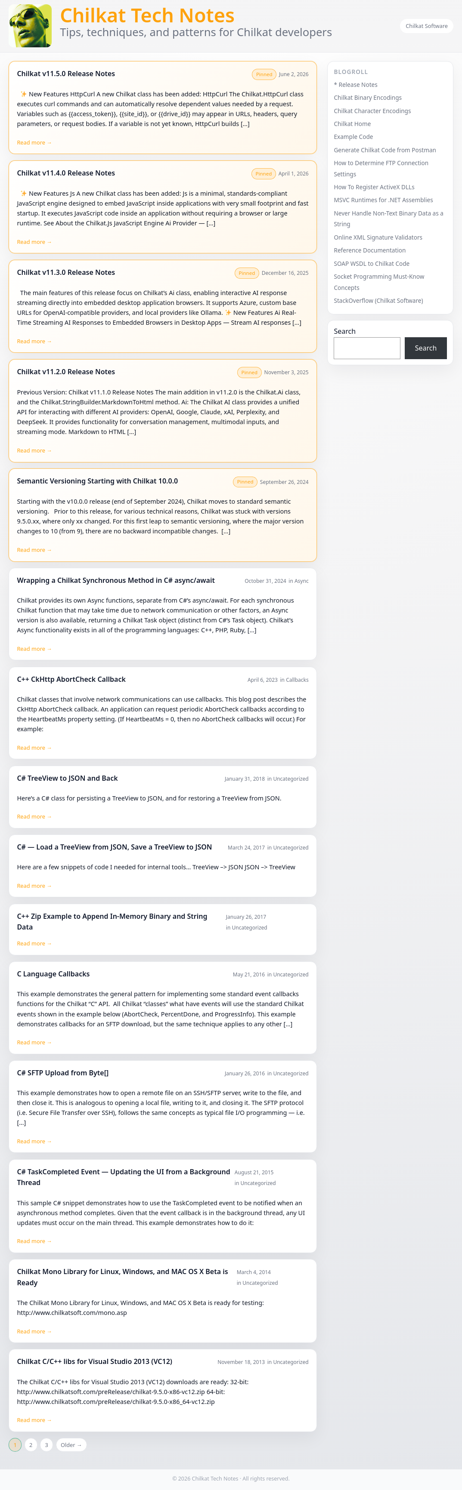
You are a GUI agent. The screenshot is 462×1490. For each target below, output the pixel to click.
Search (345, 331)
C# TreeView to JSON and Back (67, 778)
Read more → (34, 142)
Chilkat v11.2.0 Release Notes (66, 371)
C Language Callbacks (53, 974)
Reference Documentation (370, 250)
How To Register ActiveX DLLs (374, 187)
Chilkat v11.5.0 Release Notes (66, 73)
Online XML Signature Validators (378, 237)
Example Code (353, 136)
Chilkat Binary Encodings (368, 97)
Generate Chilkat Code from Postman (385, 150)
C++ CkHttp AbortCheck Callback (71, 679)
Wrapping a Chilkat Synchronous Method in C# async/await (116, 580)
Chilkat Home (352, 124)
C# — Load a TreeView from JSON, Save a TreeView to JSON (114, 847)
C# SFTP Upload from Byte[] (63, 1072)
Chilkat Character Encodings (372, 111)
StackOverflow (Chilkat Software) (378, 300)
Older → (71, 1445)
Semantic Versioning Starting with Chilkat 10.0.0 (97, 481)
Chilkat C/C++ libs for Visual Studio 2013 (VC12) (94, 1361)
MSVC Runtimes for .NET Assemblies (383, 200)
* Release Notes (355, 84)
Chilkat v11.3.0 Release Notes (66, 272)
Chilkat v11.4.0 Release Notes (66, 173)
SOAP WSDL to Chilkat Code (371, 263)
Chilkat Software (427, 26)
